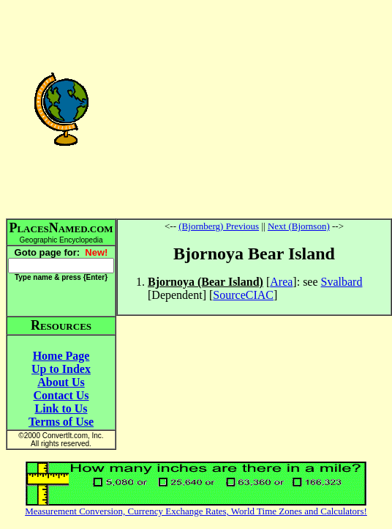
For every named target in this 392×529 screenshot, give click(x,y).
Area (281, 281)
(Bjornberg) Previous (218, 226)
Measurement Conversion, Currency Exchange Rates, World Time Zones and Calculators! (196, 511)
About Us (60, 382)
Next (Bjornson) (299, 226)
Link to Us (60, 408)
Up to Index (61, 369)
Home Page (61, 355)
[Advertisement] (254, 108)
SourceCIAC (243, 295)
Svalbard (342, 281)
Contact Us (61, 395)
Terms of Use (61, 421)
